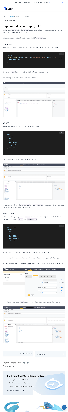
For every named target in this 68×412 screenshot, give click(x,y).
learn (7, 16)
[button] (62, 2)
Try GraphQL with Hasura (15, 388)
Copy (61, 53)
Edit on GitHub (9, 20)
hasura (12, 16)
